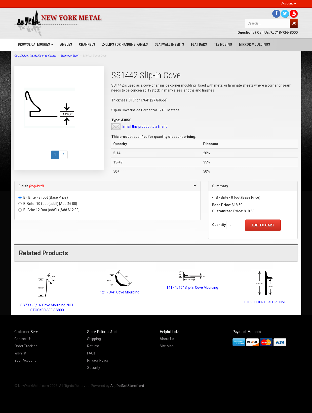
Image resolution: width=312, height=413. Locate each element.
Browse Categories (35, 44)
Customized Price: (227, 211)
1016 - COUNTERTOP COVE (265, 302)
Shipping (94, 339)
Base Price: (221, 205)
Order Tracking (26, 346)
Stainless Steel (69, 55)
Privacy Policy (98, 360)
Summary (220, 186)
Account (288, 3)
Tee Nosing (223, 44)
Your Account (25, 360)
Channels (87, 44)
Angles (66, 44)
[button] (107, 186)
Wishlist (20, 353)
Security (93, 368)
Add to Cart (262, 225)
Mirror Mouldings (254, 44)
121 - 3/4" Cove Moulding (119, 292)
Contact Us (23, 339)
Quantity (219, 225)
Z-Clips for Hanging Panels (125, 44)
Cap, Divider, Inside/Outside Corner (35, 55)
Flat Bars (199, 44)
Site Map (167, 346)
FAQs (91, 353)
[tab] (107, 186)
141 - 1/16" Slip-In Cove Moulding (192, 287)
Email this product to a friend (144, 126)
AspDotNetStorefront (127, 386)
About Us (167, 339)
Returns (93, 346)
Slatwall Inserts (169, 44)
